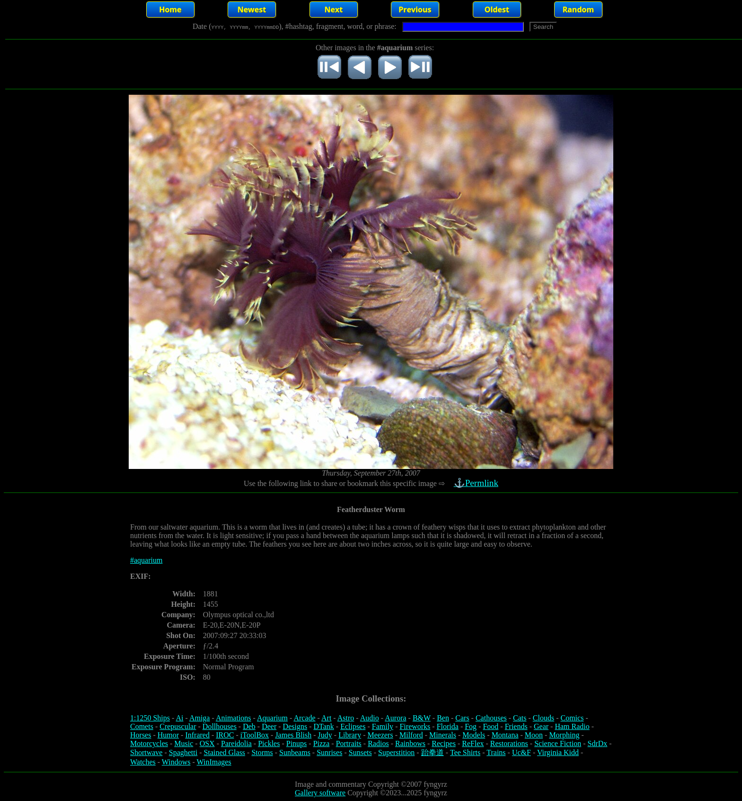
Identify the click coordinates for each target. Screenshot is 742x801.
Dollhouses (220, 726)
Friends (516, 726)
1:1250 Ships (150, 718)
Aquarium (272, 718)
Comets (141, 726)
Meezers (380, 735)
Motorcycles (149, 743)
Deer (269, 726)
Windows (176, 762)
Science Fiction (557, 743)
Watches (143, 762)
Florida (448, 726)
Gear (541, 726)
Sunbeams (294, 752)
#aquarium (146, 560)
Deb (249, 726)
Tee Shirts (465, 752)
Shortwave (146, 752)
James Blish (293, 735)
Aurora (395, 718)
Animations (233, 718)
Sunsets (360, 752)
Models (473, 735)
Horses (140, 735)
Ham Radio (572, 726)
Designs (295, 726)
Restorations (509, 743)
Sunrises (329, 752)
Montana (505, 735)
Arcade (304, 718)
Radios (378, 743)
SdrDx (598, 743)
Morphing (564, 735)
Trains (495, 752)
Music (183, 743)
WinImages (214, 762)
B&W (422, 718)
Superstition (396, 752)
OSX (207, 743)
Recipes (444, 743)
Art (326, 718)
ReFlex (473, 743)
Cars (462, 718)
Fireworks (414, 726)
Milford (411, 735)
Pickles (269, 743)
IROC (225, 735)
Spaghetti (183, 752)
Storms (262, 752)
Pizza (321, 743)
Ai (179, 718)
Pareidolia (236, 743)
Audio (369, 718)
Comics (572, 718)
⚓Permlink (477, 483)
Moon (534, 735)
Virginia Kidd (558, 752)
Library (349, 735)
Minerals (442, 735)
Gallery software (320, 793)
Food (490, 726)
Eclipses (352, 726)
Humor (168, 735)
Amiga (199, 718)
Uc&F (521, 752)
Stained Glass (225, 752)
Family (382, 726)
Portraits (349, 743)
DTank (323, 726)
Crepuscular (177, 726)
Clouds (543, 718)
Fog (471, 726)
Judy (325, 735)
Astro (345, 718)
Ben (443, 718)
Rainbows (410, 743)
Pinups (296, 743)
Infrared (197, 735)
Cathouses (491, 718)
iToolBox (254, 735)
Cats (519, 718)
